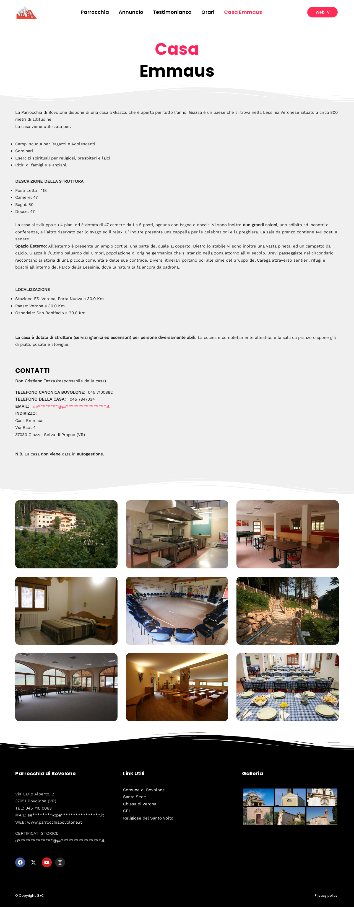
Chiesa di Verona (139, 804)
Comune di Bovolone (144, 789)
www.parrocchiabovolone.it (54, 822)
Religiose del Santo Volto (148, 818)
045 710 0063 (38, 808)
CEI (126, 810)
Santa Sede (134, 796)
